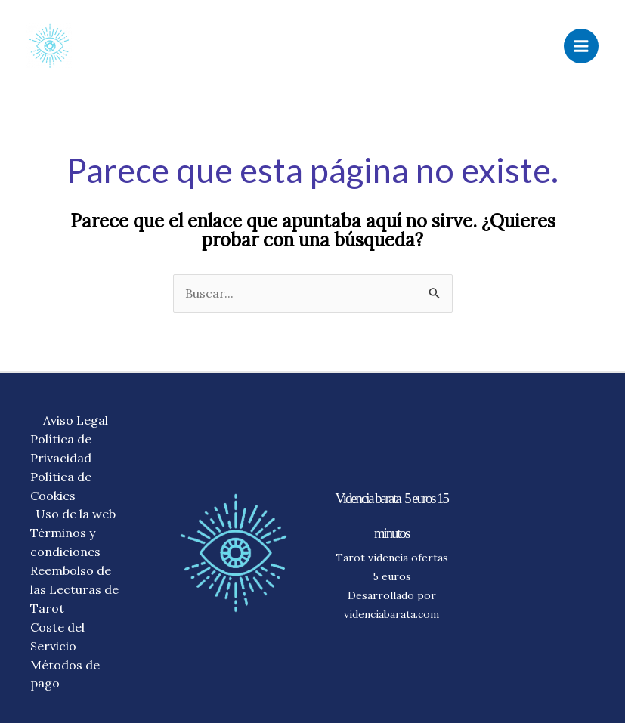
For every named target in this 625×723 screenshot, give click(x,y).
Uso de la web (76, 513)
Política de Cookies (60, 486)
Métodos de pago (65, 674)
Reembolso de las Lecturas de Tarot (74, 589)
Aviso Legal (75, 420)
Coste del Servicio (57, 636)
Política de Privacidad (60, 448)
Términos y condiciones (65, 542)
